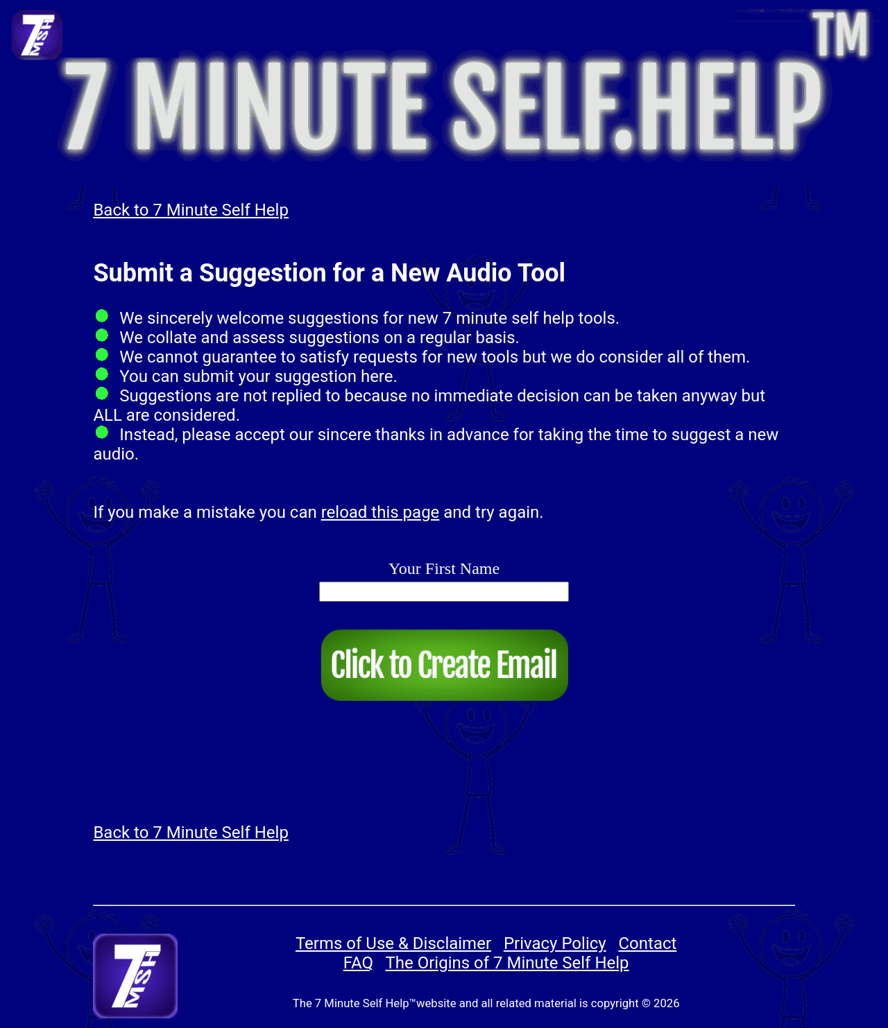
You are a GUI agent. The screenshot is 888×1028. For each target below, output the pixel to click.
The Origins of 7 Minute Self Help (507, 963)
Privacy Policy (555, 943)
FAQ (358, 963)
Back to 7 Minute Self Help (190, 210)
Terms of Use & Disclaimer (393, 943)
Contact (648, 943)
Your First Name (444, 568)
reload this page (380, 512)
